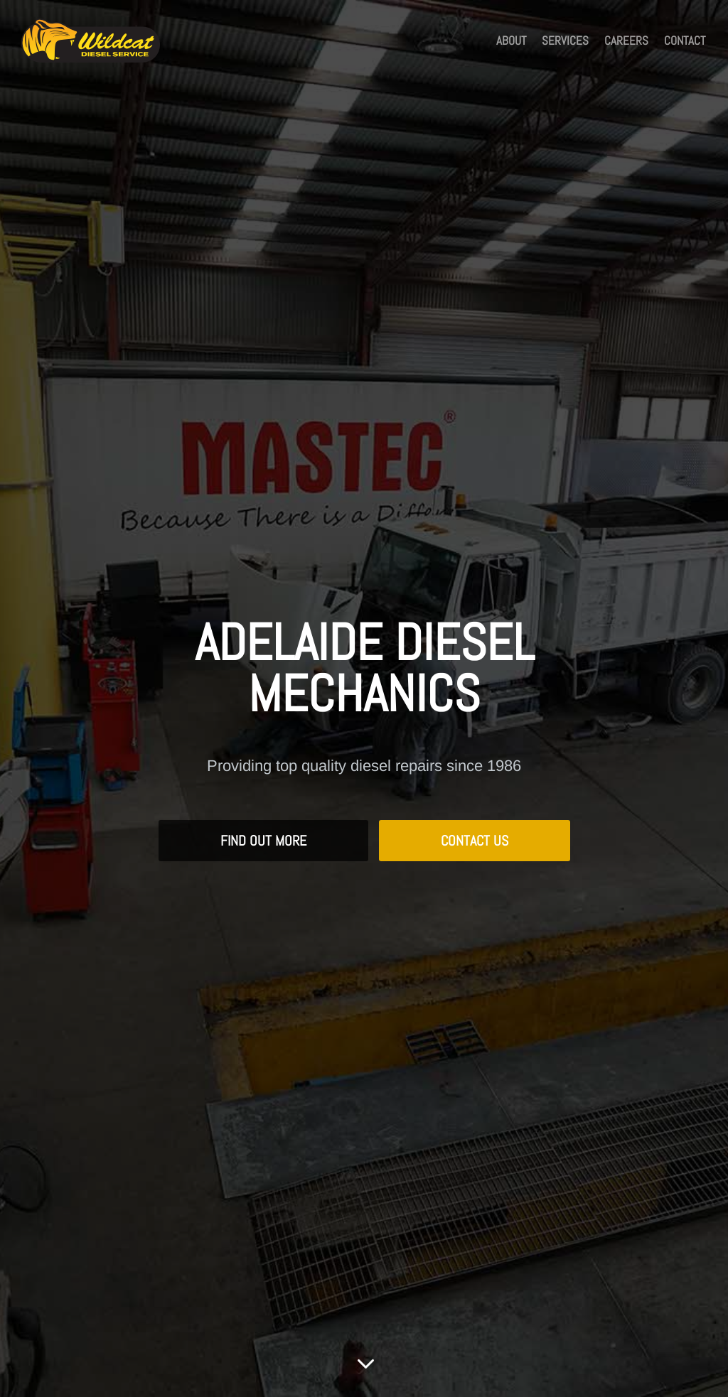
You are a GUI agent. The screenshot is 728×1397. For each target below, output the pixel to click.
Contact (684, 42)
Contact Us (474, 840)
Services (565, 42)
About (511, 42)
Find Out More (263, 840)
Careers (626, 42)
